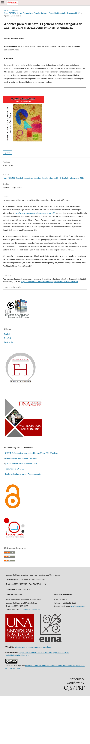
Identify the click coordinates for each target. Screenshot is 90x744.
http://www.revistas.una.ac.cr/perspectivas (33, 647)
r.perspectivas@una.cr (32, 609)
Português (8, 342)
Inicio (6, 10)
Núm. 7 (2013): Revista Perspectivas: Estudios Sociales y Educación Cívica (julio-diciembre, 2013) (42, 13)
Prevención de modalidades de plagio (21, 458)
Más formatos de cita (13, 287)
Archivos (14, 10)
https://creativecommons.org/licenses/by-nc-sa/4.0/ (34, 213)
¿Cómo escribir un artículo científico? (21, 463)
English (7, 334)
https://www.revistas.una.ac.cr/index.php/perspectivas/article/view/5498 (49, 281)
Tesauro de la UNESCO (14, 469)
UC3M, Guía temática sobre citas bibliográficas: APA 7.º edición (31, 453)
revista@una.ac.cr (79, 606)
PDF (8, 152)
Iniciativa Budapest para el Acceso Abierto (23, 474)
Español (7, 338)
